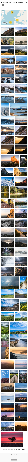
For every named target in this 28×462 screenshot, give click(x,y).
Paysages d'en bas (18, 3)
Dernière (23, 449)
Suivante (18, 449)
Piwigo (14, 455)
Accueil (5, 3)
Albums (10, 3)
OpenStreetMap (23, 24)
